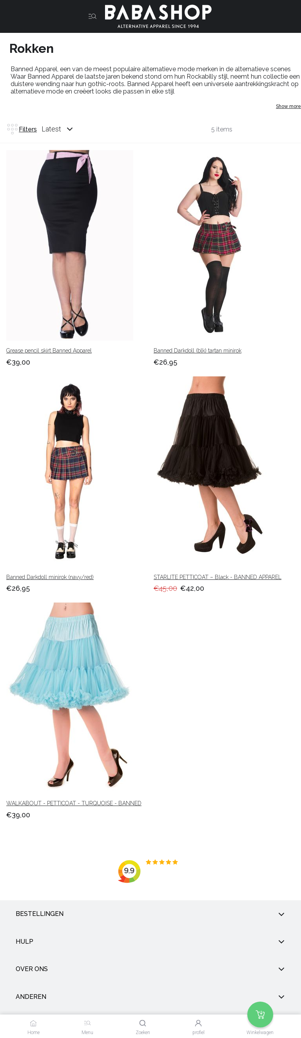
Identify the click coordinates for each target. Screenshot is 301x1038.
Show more (288, 106)
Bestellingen (150, 914)
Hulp (150, 942)
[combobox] (64, 129)
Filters (21, 129)
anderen (150, 997)
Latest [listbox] (51, 129)
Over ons (150, 969)
